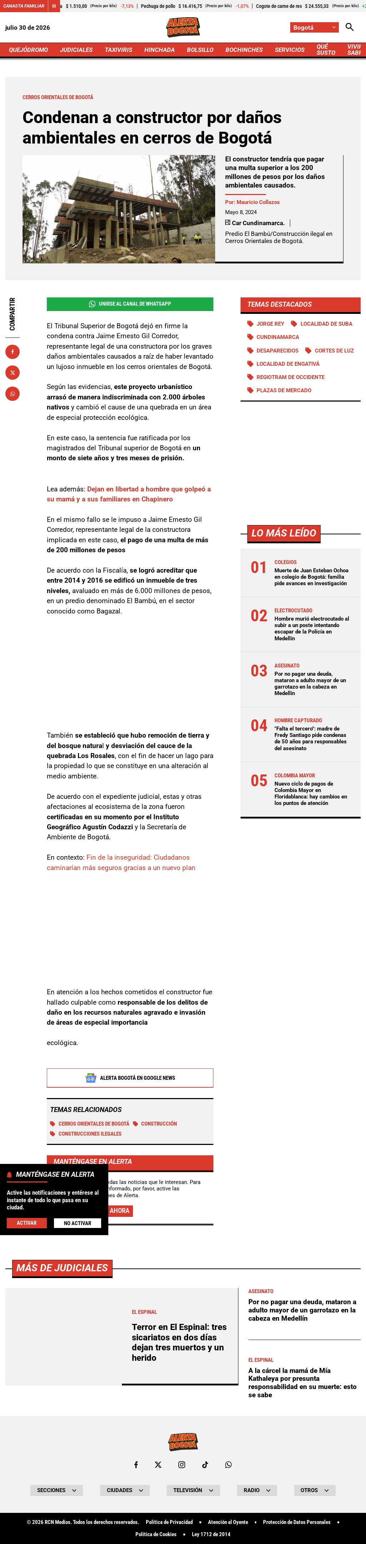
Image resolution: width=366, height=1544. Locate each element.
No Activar (77, 1223)
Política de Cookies (156, 1534)
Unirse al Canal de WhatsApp (130, 304)
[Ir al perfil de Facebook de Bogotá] (136, 1464)
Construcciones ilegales (86, 1134)
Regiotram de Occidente (291, 377)
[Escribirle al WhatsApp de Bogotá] (228, 1464)
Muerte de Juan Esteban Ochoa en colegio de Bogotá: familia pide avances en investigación (311, 577)
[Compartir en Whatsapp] (12, 394)
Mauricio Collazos (258, 202)
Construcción (155, 1124)
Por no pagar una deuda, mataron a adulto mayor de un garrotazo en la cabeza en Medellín (310, 684)
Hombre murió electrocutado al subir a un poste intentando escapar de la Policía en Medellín (311, 629)
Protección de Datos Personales (297, 1522)
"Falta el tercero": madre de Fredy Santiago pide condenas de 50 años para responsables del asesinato (310, 738)
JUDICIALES (76, 49)
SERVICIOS (290, 49)
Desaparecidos (277, 351)
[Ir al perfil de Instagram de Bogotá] (181, 1464)
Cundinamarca (278, 337)
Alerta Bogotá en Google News (130, 1078)
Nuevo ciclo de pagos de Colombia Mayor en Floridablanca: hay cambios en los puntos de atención (310, 794)
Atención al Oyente (228, 1522)
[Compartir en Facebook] (12, 352)
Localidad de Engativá (288, 364)
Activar (26, 1223)
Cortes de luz (334, 351)
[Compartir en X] (12, 372)
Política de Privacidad (169, 1522)
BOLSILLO (200, 49)
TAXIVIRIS (118, 49)
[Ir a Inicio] (183, 27)
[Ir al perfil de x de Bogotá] (158, 1464)
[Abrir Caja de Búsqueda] (350, 27)
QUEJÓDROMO (28, 49)
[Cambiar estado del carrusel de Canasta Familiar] (54, 6)
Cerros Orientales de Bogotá (89, 1124)
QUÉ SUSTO (326, 49)
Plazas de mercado (284, 390)
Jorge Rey (270, 324)
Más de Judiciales (62, 1268)
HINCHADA (159, 49)
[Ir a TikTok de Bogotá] (205, 1464)
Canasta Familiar (23, 6)
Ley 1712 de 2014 (211, 1534)
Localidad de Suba (326, 324)
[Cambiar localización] (314, 27)
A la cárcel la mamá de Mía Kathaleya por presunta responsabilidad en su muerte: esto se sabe (302, 1382)
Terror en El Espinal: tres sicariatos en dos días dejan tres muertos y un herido (179, 1342)
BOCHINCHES (244, 49)
